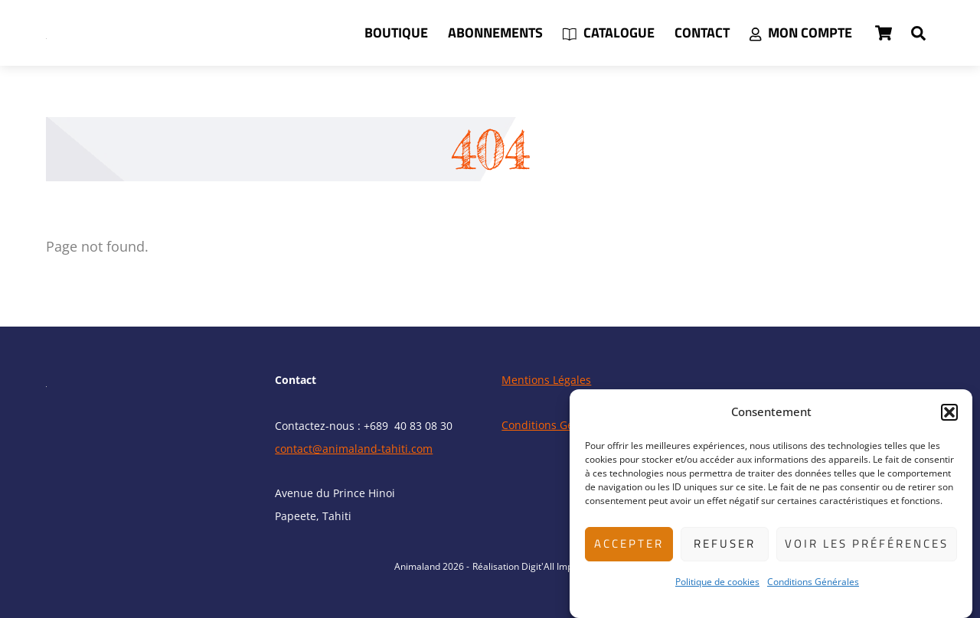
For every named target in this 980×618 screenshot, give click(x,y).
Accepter (629, 543)
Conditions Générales (813, 581)
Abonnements (495, 32)
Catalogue (609, 32)
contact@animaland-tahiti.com (354, 448)
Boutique (396, 32)
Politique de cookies (717, 581)
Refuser (725, 543)
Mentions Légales (546, 379)
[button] (949, 412)
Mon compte (801, 32)
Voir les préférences (867, 543)
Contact (702, 32)
